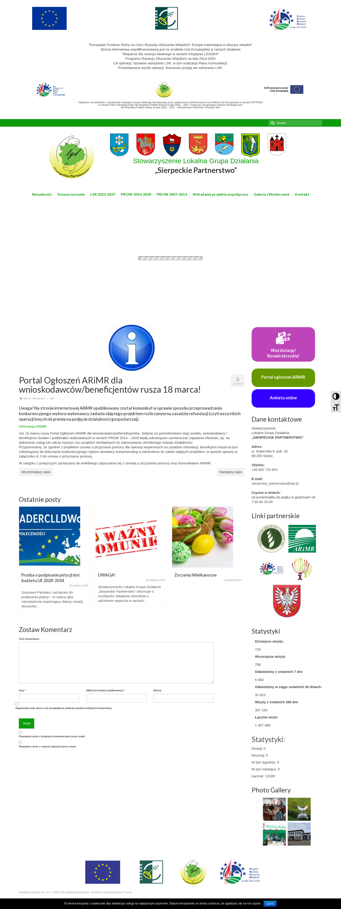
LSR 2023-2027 (102, 194)
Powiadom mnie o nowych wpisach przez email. (47, 746)
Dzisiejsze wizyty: (269, 641)
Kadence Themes (123, 892)
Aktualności (42, 194)
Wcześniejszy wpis (36, 472)
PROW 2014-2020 (136, 194)
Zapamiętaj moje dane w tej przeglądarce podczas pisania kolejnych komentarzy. (63, 708)
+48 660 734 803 (265, 470)
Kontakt (302, 194)
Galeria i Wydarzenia (271, 194)
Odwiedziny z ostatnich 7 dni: (279, 672)
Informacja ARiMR (33, 426)
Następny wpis (230, 472)
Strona (157, 690)
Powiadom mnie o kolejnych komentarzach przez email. (52, 736)
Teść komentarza (29, 638)
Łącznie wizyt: (266, 717)
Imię (22, 690)
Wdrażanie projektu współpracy (220, 194)
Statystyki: (268, 739)
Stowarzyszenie (71, 194)
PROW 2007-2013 (172, 194)
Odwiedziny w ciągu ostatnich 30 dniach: (288, 687)
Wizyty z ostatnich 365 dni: (277, 702)
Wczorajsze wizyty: (270, 656)
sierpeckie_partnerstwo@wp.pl (275, 483)
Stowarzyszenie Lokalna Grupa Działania (196, 166)
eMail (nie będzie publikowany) (105, 690)
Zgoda (270, 903)
